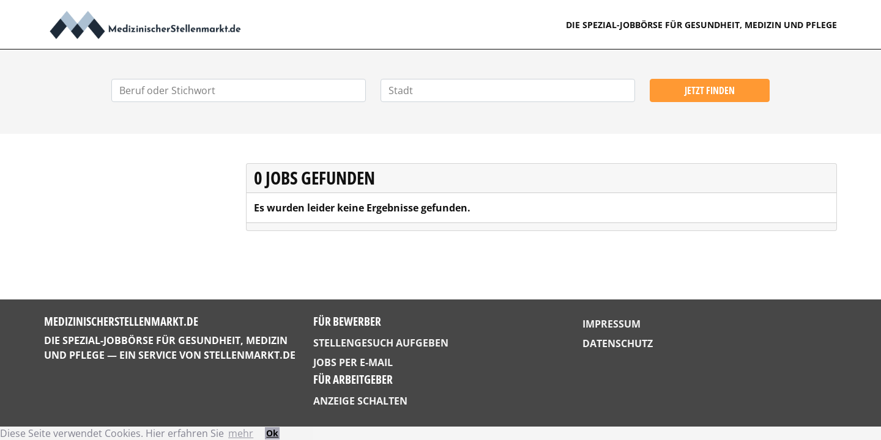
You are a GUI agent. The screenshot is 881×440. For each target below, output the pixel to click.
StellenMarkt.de (250, 355)
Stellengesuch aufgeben (380, 343)
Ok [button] (272, 433)
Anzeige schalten (360, 401)
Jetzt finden (710, 90)
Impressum (611, 324)
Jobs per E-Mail (353, 362)
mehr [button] (240, 433)
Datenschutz (617, 343)
